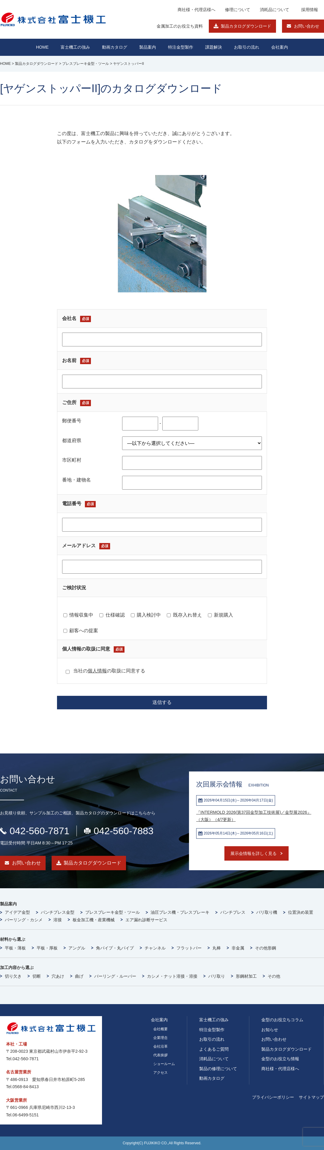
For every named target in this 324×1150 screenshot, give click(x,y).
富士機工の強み (214, 1019)
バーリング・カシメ (24, 919)
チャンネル (155, 948)
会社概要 (160, 1029)
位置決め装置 (300, 912)
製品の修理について (218, 1068)
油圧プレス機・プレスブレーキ (180, 912)
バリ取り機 (266, 912)
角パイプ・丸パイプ (115, 948)
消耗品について (274, 9)
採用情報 (309, 9)
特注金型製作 (211, 1029)
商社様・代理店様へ (196, 9)
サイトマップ (311, 1097)
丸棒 (216, 948)
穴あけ (58, 976)
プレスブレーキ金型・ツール (112, 912)
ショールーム (164, 1064)
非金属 (238, 948)
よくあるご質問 (214, 1049)
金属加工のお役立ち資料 (180, 26)
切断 (36, 976)
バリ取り (216, 976)
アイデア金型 (17, 912)
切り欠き (13, 976)
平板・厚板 (47, 948)
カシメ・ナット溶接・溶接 (172, 976)
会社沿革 (160, 1046)
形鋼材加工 (246, 976)
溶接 (57, 919)
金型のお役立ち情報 (280, 1058)
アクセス (160, 1072)
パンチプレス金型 (57, 912)
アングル (76, 948)
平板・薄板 (15, 948)
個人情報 (97, 670)
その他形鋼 (265, 948)
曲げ (79, 976)
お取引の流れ (211, 1039)
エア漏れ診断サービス (146, 919)
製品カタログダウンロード (246, 26)
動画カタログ (114, 47)
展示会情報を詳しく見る (253, 853)
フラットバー (189, 948)
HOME (42, 47)
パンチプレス (232, 912)
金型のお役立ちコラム (282, 1019)
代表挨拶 (160, 1055)
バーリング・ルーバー (115, 976)
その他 (274, 976)
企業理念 (160, 1038)
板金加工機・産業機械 (94, 919)
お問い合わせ (306, 26)
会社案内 (279, 47)
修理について (237, 9)
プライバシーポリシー (273, 1097)
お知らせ (269, 1029)
